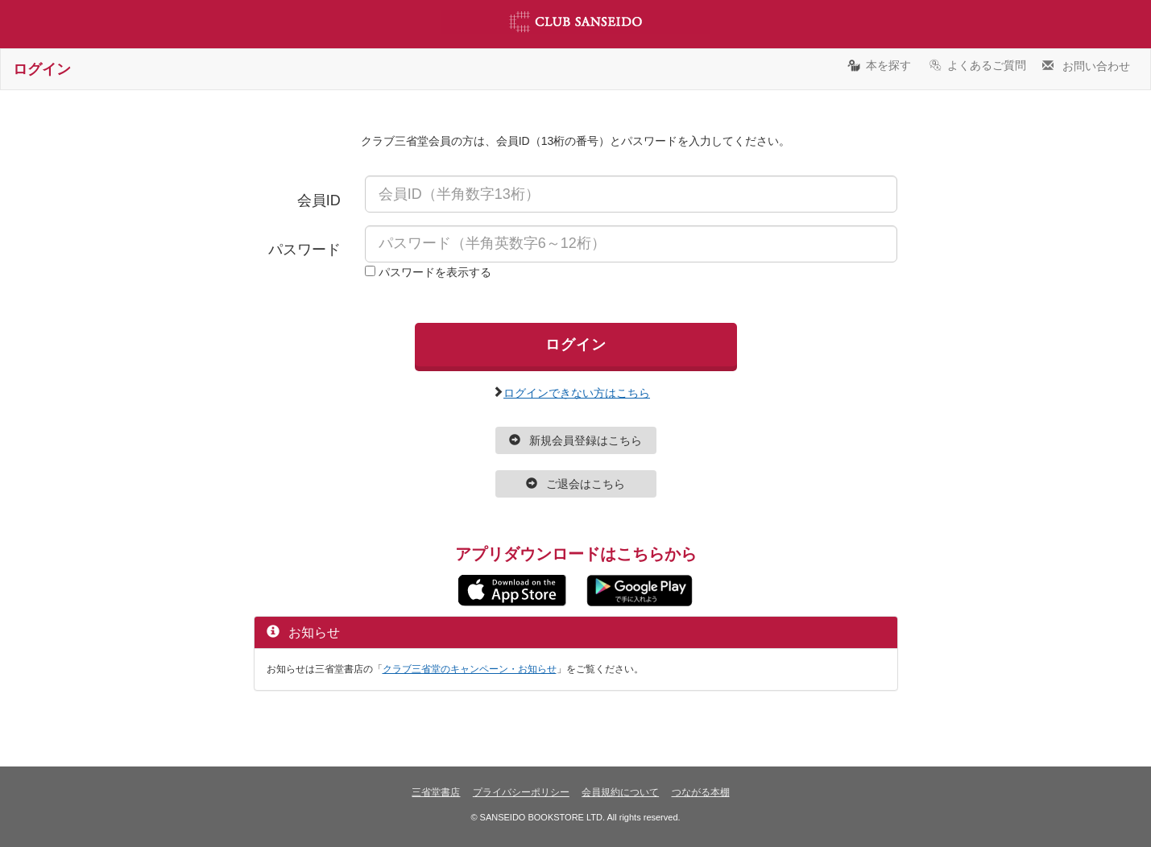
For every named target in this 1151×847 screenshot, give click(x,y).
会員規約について (620, 792)
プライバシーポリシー (521, 792)
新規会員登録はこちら (575, 440)
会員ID (319, 200)
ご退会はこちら (575, 483)
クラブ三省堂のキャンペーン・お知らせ (470, 669)
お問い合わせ (1086, 65)
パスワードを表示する (435, 272)
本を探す (878, 65)
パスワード (304, 250)
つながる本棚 (701, 792)
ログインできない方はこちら (576, 391)
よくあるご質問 (976, 65)
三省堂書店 (436, 792)
